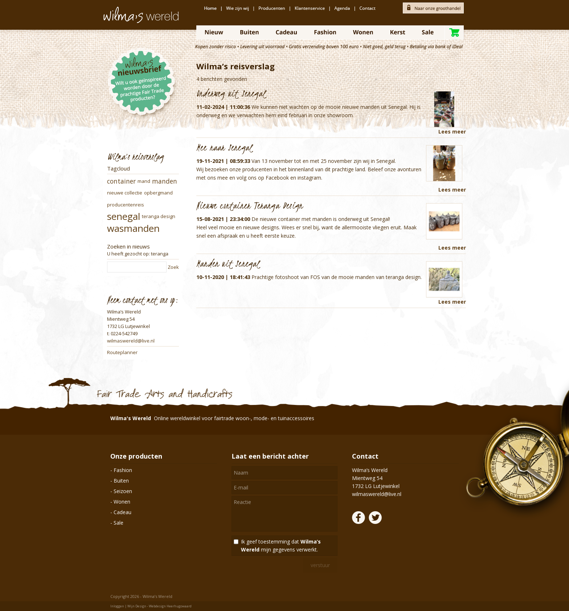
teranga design (158, 216)
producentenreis (125, 204)
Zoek (173, 267)
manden (164, 181)
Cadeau (122, 512)
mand (144, 181)
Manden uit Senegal (228, 263)
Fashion (123, 470)
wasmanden (133, 228)
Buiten (121, 480)
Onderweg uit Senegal (231, 93)
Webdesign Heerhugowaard (170, 606)
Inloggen (117, 606)
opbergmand (158, 192)
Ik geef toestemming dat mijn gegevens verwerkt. (281, 545)
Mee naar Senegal (224, 147)
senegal (123, 216)
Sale (118, 522)
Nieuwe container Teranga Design (249, 205)
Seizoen (123, 491)
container (121, 181)
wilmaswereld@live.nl (131, 340)
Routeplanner (122, 352)
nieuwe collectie (124, 192)
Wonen (122, 501)
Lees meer (452, 131)
